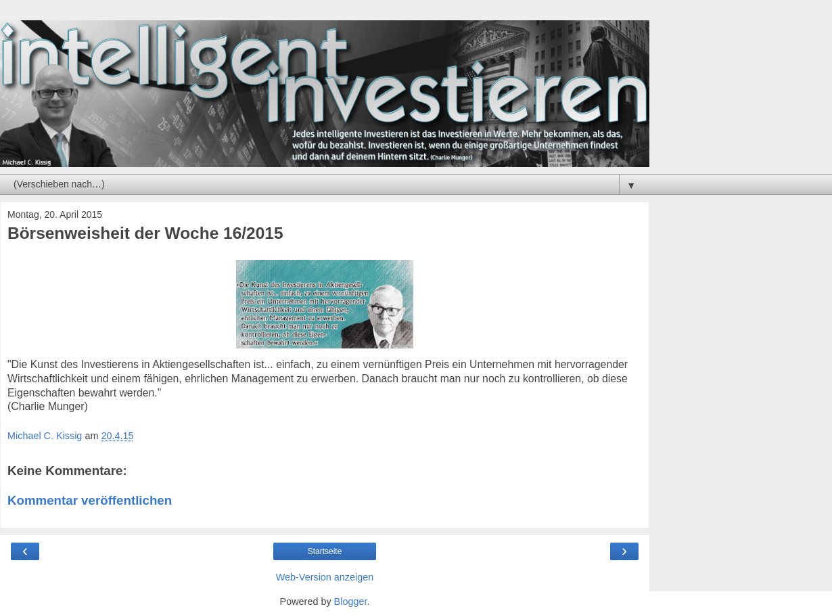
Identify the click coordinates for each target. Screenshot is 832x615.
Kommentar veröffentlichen (89, 500)
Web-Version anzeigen (325, 577)
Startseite (325, 551)
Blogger (350, 601)
